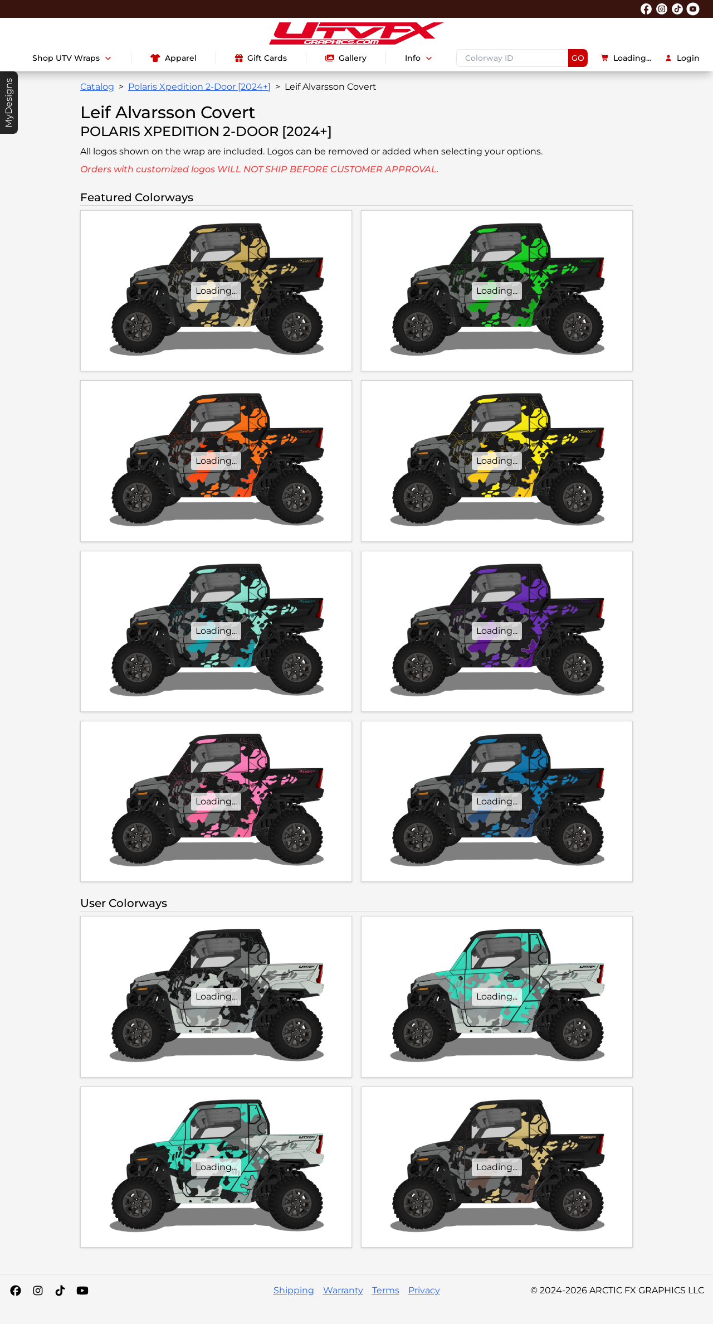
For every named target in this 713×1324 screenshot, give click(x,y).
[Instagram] (38, 1290)
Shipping (294, 1290)
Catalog (97, 86)
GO (578, 58)
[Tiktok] (60, 1290)
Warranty (343, 1290)
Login (682, 58)
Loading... (626, 58)
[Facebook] (15, 1290)
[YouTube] (82, 1290)
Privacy (424, 1290)
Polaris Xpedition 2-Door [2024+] (199, 86)
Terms (385, 1290)
